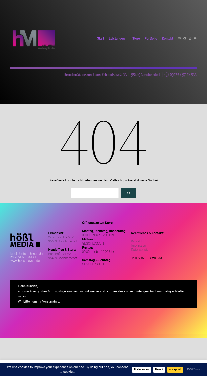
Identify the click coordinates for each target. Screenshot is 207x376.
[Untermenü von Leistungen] (127, 39)
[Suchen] (128, 193)
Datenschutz (140, 250)
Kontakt (136, 241)
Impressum (139, 245)
